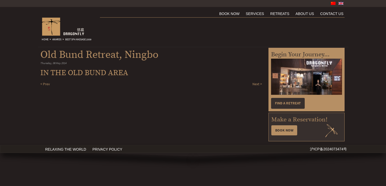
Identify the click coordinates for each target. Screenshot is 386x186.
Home (45, 39)
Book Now (284, 130)
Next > (257, 84)
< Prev (45, 84)
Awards (56, 39)
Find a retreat (288, 103)
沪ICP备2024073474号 (328, 149)
